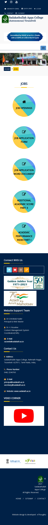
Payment (20, 13)
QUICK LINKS (26, 8)
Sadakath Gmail (12, 9)
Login (37, 9)
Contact (9, 13)
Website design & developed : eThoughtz (29, 514)
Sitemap (29, 498)
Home (7, 69)
